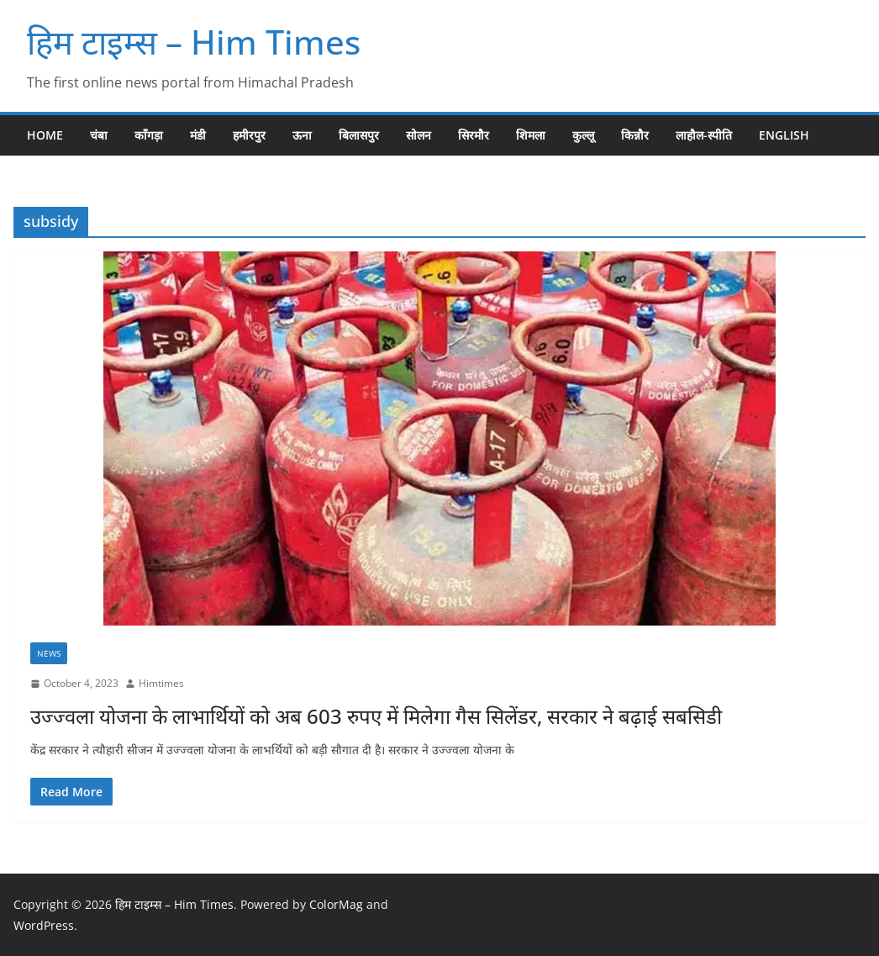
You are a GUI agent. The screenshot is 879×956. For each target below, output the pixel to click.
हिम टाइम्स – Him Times (194, 41)
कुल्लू (583, 135)
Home (45, 135)
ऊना (302, 135)
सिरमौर (473, 135)
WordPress (43, 925)
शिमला (530, 135)
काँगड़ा (148, 135)
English (784, 135)
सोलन (418, 135)
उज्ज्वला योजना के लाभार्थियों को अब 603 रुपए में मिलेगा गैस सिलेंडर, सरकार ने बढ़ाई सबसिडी (376, 716)
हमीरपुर (249, 135)
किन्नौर (635, 135)
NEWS (49, 653)
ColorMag (336, 904)
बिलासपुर (359, 135)
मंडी (198, 135)
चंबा (99, 135)
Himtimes (161, 683)
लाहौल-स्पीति (704, 135)
